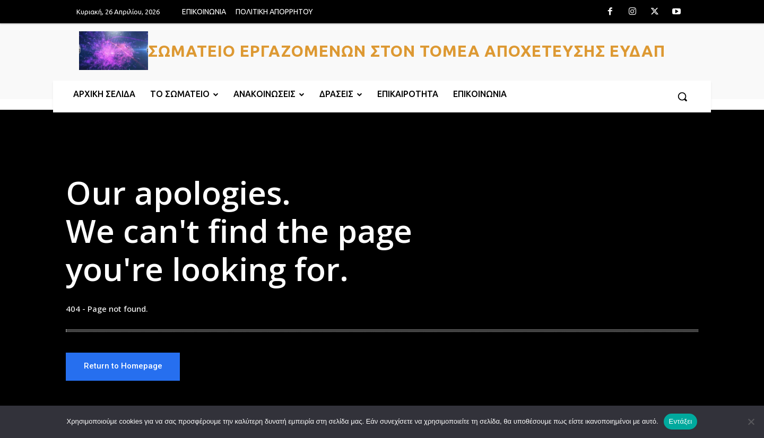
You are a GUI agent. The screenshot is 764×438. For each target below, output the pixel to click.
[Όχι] (750, 421)
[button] (682, 96)
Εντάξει (680, 421)
